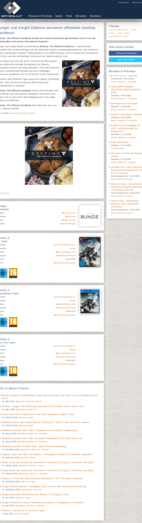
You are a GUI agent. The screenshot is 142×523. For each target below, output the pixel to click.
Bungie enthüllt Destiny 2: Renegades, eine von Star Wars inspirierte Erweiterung (44, 486)
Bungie (73, 248)
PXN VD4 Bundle (120, 142)
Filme (69, 16)
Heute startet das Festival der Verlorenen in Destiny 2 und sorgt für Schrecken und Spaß (48, 462)
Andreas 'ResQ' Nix (28, 409)
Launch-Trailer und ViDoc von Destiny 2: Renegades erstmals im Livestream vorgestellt (47, 454)
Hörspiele (81, 16)
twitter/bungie (70, 220)
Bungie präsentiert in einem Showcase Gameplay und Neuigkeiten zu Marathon (43, 502)
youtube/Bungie (69, 224)
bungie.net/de (70, 213)
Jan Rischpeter (117, 148)
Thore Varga (27, 417)
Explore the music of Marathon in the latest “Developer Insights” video (38, 414)
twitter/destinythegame (66, 263)
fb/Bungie (71, 216)
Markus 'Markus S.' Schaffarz (34, 433)
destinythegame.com (67, 252)
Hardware (95, 16)
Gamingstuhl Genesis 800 (124, 103)
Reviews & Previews (40, 16)
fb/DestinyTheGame (67, 256)
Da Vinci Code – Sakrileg (124, 76)
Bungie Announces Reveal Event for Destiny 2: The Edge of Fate (35, 494)
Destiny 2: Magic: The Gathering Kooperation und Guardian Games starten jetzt (43, 406)
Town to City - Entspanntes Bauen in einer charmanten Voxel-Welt (125, 204)
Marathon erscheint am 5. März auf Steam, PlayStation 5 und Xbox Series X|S (42, 438)
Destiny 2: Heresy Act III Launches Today (23, 510)
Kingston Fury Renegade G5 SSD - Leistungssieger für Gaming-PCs (125, 128)
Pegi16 (127, 33)
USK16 (125, 36)
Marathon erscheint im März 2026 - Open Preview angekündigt (34, 446)
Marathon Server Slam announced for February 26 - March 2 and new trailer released (46, 422)
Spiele (59, 16)
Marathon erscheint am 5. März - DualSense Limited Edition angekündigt (39, 430)
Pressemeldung (115, 36)
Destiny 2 (113, 33)
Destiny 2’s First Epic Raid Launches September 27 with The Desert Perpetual (42, 478)
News (120, 33)
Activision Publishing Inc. (64, 245)
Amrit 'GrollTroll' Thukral (24, 113)
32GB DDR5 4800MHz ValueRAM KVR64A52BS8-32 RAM (126, 90)
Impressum (123, 2)
